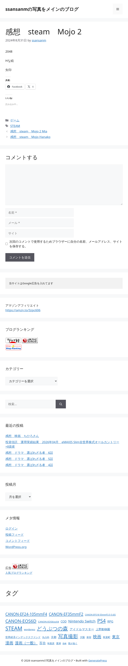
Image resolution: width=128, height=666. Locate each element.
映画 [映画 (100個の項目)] (97, 636)
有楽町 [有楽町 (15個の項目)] (106, 637)
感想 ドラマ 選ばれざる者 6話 (29, 453)
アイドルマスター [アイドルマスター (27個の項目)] (82, 629)
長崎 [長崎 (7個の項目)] (64, 643)
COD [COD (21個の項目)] (64, 621)
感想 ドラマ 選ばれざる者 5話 (29, 459)
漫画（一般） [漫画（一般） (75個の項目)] (26, 642)
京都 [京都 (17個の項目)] (53, 637)
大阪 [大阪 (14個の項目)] (82, 637)
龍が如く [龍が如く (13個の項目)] (73, 643)
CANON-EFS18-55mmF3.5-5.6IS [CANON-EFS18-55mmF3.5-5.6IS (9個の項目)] (100, 614)
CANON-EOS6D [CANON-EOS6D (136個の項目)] (20, 621)
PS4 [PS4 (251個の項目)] (101, 620)
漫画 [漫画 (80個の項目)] (9, 642)
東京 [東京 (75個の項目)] (116, 636)
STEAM (15, 126)
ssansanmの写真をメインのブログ (42, 9)
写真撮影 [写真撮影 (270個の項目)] (68, 636)
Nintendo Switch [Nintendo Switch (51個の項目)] (82, 621)
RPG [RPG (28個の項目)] (110, 621)
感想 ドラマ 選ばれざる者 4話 (29, 465)
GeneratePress (97, 660)
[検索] (61, 404)
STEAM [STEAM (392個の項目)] (13, 628)
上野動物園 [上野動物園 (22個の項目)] (103, 629)
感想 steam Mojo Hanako (30, 137)
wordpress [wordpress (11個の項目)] (29, 629)
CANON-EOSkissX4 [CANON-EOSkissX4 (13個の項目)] (48, 621)
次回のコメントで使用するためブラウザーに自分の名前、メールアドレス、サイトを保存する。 (65, 243)
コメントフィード (17, 541)
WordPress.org (16, 547)
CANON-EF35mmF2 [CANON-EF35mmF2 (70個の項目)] (66, 614)
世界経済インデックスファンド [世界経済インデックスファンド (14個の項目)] (23, 637)
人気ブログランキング (18, 572)
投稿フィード (14, 535)
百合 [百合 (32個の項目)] (42, 643)
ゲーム (14, 120)
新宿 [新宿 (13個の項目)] (89, 637)
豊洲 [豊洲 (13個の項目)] (58, 643)
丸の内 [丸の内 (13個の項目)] (45, 637)
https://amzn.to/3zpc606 (22, 310)
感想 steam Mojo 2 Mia (28, 131)
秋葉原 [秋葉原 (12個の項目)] (50, 643)
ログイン (11, 528)
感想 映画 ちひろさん (22, 436)
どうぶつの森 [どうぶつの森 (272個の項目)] (52, 628)
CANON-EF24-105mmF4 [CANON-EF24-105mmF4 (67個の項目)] (26, 614)
